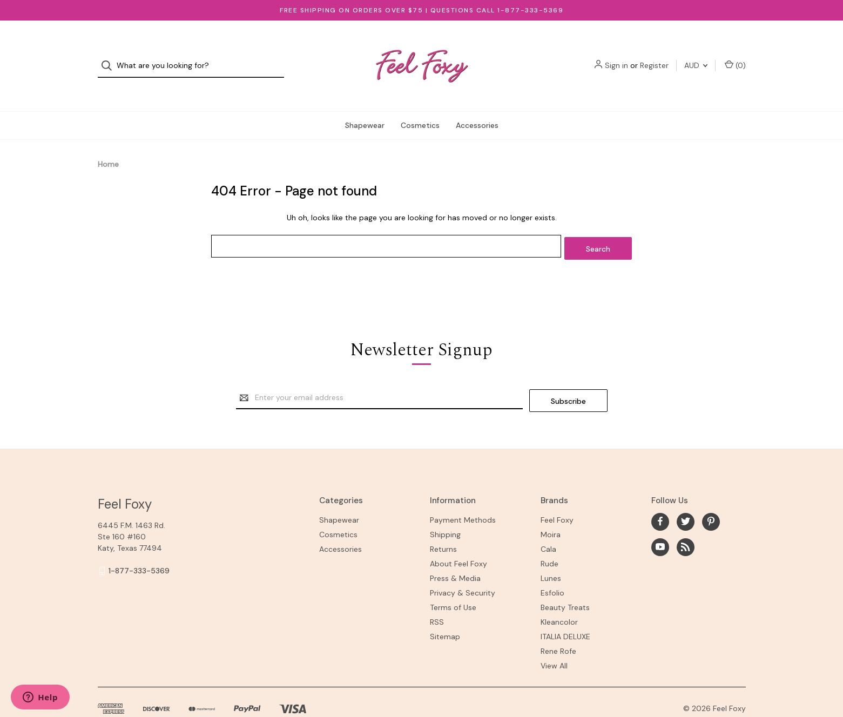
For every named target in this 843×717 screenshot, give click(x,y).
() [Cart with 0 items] (735, 55)
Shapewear (365, 105)
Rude (549, 538)
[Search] (110, 56)
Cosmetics (420, 105)
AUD (695, 55)
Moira (551, 509)
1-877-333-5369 (139, 545)
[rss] (685, 521)
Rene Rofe (558, 626)
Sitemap (445, 611)
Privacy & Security (462, 567)
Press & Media (455, 553)
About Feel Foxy (458, 538)
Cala (548, 524)
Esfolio (552, 567)
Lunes (551, 553)
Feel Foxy (557, 494)
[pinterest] (711, 496)
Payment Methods (463, 494)
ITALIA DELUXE (565, 611)
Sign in (616, 55)
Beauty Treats (565, 582)
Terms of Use (453, 582)
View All (554, 640)
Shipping (445, 509)
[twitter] (685, 496)
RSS (437, 596)
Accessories (477, 105)
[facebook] (660, 496)
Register (654, 55)
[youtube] (660, 521)
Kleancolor (559, 596)
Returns (443, 524)
